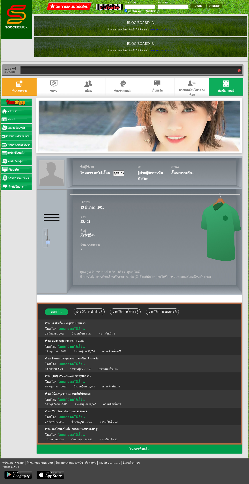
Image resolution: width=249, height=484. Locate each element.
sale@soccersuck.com (161, 29)
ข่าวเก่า (19, 463)
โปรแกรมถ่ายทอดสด (40, 463)
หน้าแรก (7, 463)
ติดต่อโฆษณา (131, 463)
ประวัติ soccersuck (109, 463)
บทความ (56, 311)
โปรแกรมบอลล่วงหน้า (69, 463)
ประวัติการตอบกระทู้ (162, 311)
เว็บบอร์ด (90, 463)
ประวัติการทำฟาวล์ (89, 311)
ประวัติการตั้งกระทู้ (125, 311)
